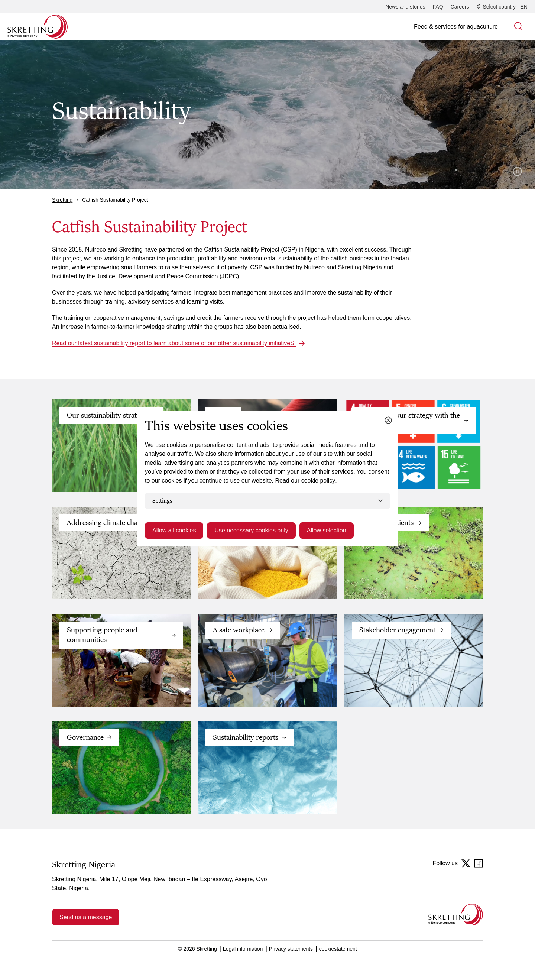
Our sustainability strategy (107, 415)
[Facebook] (478, 863)
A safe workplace (239, 630)
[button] (518, 26)
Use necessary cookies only (251, 530)
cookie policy (318, 480)
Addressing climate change (108, 523)
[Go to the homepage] (455, 914)
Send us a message (85, 917)
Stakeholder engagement (397, 630)
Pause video (517, 171)
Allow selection (326, 530)
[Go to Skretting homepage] (37, 26)
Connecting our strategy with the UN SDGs (409, 420)
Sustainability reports (245, 737)
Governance (85, 737)
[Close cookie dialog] (388, 420)
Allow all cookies (174, 530)
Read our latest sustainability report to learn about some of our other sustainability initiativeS (174, 343)
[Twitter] (465, 863)
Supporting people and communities (102, 635)
